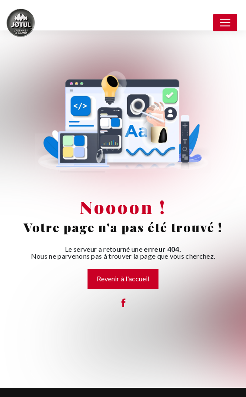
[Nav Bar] (225, 22)
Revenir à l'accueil (123, 278)
